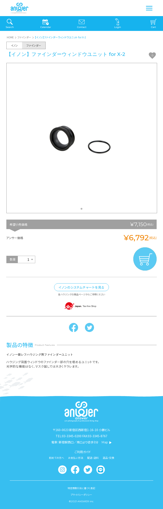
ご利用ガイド (82, 452)
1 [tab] (82, 210)
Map (106, 442)
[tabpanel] (82, 138)
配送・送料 (93, 457)
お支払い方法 (75, 457)
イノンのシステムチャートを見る (81, 287)
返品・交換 (108, 457)
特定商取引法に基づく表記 (81, 488)
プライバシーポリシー (81, 495)
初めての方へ (56, 457)
